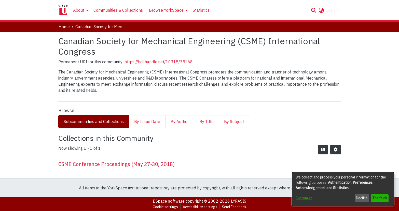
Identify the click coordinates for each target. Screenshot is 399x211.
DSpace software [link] (169, 201)
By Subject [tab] (234, 121)
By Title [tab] (206, 121)
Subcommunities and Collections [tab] (94, 121)
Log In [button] (332, 10)
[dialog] (343, 189)
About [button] (78, 10)
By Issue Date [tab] (147, 121)
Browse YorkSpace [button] (166, 10)
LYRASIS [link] (238, 201)
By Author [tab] (180, 121)
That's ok (379, 198)
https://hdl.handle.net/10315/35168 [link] (159, 61)
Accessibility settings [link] (200, 207)
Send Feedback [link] (234, 207)
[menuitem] (80, 10)
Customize (304, 198)
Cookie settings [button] (165, 207)
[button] (314, 10)
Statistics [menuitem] (201, 10)
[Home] (63, 10)
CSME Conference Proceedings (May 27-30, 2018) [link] (116, 164)
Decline (362, 198)
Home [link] (64, 26)
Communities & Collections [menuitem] (118, 10)
